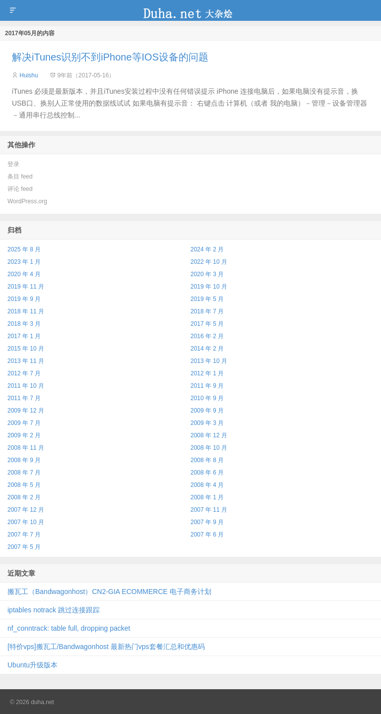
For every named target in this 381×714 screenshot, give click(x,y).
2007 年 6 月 (207, 534)
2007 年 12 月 (25, 509)
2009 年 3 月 (207, 422)
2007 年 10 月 (25, 522)
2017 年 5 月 (207, 323)
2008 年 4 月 (207, 484)
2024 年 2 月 (207, 249)
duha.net (190, 10)
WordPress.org (27, 201)
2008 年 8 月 (207, 460)
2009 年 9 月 (207, 410)
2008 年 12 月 (208, 435)
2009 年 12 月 (25, 410)
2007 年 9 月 (207, 522)
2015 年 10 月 (25, 348)
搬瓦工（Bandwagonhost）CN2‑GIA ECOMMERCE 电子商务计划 (109, 591)
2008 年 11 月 (25, 447)
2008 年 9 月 (24, 460)
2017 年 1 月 (24, 336)
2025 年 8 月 (24, 249)
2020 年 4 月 (24, 274)
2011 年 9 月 (207, 385)
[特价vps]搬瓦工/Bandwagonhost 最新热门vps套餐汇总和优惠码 (106, 647)
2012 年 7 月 (24, 373)
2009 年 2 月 (24, 435)
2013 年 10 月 (208, 360)
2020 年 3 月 (207, 274)
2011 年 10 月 (25, 385)
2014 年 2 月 (207, 348)
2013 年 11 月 (25, 360)
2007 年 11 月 (208, 509)
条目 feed (20, 176)
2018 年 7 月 (207, 311)
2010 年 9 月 (207, 398)
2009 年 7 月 (24, 422)
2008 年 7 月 (24, 472)
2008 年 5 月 (24, 484)
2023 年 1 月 (24, 261)
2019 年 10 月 (208, 286)
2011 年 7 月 (24, 398)
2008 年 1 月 (207, 497)
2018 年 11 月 (25, 311)
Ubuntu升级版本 (32, 665)
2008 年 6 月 (207, 472)
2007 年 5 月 (24, 546)
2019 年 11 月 (25, 286)
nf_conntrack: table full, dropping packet (68, 628)
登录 (13, 164)
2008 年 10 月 (208, 447)
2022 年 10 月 (208, 261)
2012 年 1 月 (207, 373)
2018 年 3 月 (24, 323)
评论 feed (20, 188)
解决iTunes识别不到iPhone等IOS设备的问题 (110, 57)
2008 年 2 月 (24, 497)
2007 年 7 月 (24, 534)
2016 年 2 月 (207, 336)
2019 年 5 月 (207, 299)
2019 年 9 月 (24, 299)
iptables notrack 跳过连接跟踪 (53, 610)
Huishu (28, 75)
